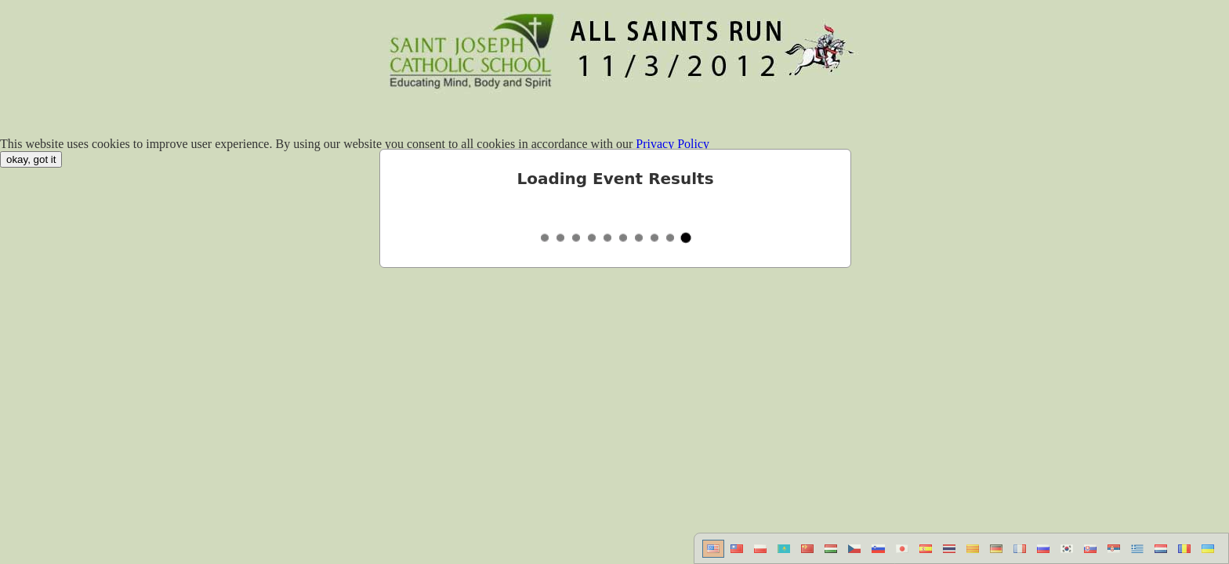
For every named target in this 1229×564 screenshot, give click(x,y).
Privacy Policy (672, 143)
